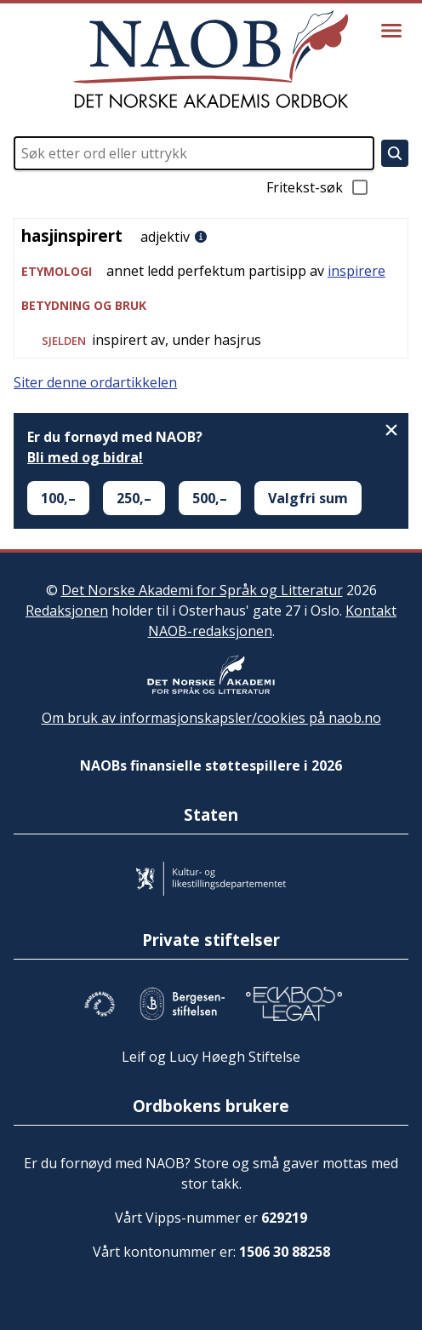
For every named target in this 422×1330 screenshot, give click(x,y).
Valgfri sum (308, 498)
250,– (134, 498)
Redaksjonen (67, 610)
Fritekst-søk (318, 187)
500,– (209, 498)
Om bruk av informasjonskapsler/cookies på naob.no (211, 717)
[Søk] (394, 153)
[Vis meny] (391, 30)
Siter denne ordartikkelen (95, 382)
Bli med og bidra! (85, 457)
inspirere (356, 270)
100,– (58, 498)
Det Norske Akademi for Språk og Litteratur (202, 590)
